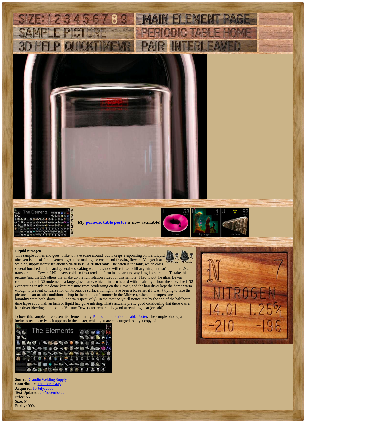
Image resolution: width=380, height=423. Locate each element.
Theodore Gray (49, 384)
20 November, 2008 (55, 393)
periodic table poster (106, 222)
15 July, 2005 (43, 388)
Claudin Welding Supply (48, 379)
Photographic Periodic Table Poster (120, 316)
